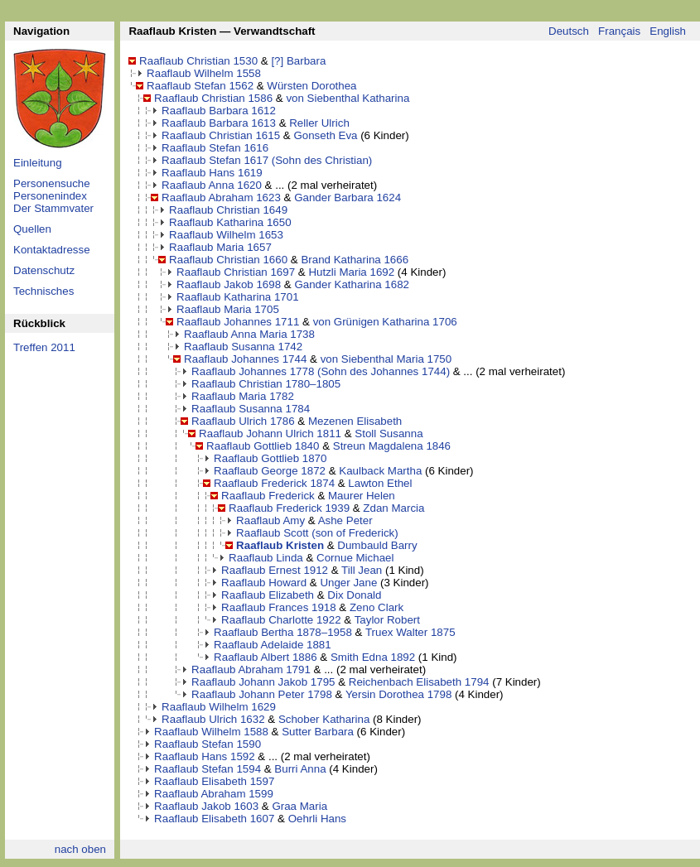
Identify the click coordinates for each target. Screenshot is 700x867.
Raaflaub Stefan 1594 (207, 769)
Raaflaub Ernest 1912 (274, 570)
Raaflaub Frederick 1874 (274, 483)
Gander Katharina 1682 (351, 284)
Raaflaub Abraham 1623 (221, 197)
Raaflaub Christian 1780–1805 (265, 384)
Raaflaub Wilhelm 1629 (219, 707)
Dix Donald (354, 595)
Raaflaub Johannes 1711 (237, 321)
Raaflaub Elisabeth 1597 (214, 781)
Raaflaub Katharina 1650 (230, 222)
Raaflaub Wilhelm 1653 (226, 235)
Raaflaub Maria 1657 (220, 247)
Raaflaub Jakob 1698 (228, 284)
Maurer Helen (361, 495)
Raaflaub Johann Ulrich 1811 (270, 433)
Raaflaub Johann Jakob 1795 (263, 682)
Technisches (43, 291)
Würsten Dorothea (311, 85)
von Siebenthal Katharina (347, 98)
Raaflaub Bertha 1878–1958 (283, 632)
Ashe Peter (345, 520)
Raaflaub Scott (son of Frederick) (317, 533)
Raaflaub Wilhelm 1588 (211, 731)
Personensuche (51, 183)
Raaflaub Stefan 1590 (207, 744)
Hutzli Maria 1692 (351, 272)
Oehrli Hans (317, 818)
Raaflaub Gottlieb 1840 (262, 446)
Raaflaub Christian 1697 (235, 272)
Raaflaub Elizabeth (267, 595)
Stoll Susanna (388, 433)
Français (619, 31)
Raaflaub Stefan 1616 (215, 148)
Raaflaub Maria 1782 (242, 396)
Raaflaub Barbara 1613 (219, 123)
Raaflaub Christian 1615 (221, 135)
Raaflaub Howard (264, 582)
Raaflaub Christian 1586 (213, 98)
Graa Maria (299, 806)
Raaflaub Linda (266, 558)
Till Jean (361, 570)
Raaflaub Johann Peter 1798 (261, 694)
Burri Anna (300, 769)
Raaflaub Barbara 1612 (219, 110)
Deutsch (568, 31)
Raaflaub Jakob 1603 (206, 806)
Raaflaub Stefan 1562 (200, 85)
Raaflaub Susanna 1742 (243, 346)
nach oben (80, 849)
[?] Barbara (298, 61)
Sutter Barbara (318, 731)
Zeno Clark (376, 607)
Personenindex (50, 196)
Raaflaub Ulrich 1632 (213, 719)
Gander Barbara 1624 (347, 197)
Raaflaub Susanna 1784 (250, 408)
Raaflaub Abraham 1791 (251, 669)
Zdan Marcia (393, 508)
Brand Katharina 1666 (354, 259)
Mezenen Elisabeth (355, 421)
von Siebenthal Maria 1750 (386, 359)
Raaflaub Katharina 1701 (237, 297)
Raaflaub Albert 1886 (265, 657)
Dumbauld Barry (377, 545)
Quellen (32, 229)
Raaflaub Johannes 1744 (245, 359)
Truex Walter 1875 (410, 632)
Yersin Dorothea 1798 (398, 694)
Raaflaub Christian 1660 (228, 259)
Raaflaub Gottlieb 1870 (270, 458)
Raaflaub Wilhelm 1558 (204, 73)
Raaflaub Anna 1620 (212, 185)
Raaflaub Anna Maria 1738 (249, 334)
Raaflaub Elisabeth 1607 (214, 818)
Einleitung (37, 163)
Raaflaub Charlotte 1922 (281, 620)
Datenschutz (44, 270)
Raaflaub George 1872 (270, 471)
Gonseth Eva (325, 135)
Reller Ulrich (319, 123)
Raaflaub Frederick (268, 495)
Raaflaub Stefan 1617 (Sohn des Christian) (267, 160)
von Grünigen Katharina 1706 (385, 321)
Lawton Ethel (380, 483)
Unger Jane (348, 582)
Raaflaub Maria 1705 (227, 309)
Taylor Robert (387, 620)
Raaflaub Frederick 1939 (289, 508)
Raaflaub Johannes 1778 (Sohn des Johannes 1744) (320, 371)
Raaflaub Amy (270, 520)
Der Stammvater (53, 208)
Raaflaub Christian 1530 (198, 61)
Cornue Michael (354, 558)
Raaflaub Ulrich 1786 (242, 421)
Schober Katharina (323, 719)
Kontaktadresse (51, 249)
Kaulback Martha (380, 471)
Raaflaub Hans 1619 (212, 172)
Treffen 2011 (44, 347)
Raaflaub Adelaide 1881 (272, 644)
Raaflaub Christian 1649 (228, 210)
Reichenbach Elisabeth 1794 (419, 682)
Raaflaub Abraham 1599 (213, 794)
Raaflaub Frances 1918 (278, 607)
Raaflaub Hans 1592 (204, 756)
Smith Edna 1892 (373, 657)
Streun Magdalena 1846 (392, 446)
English (667, 31)
